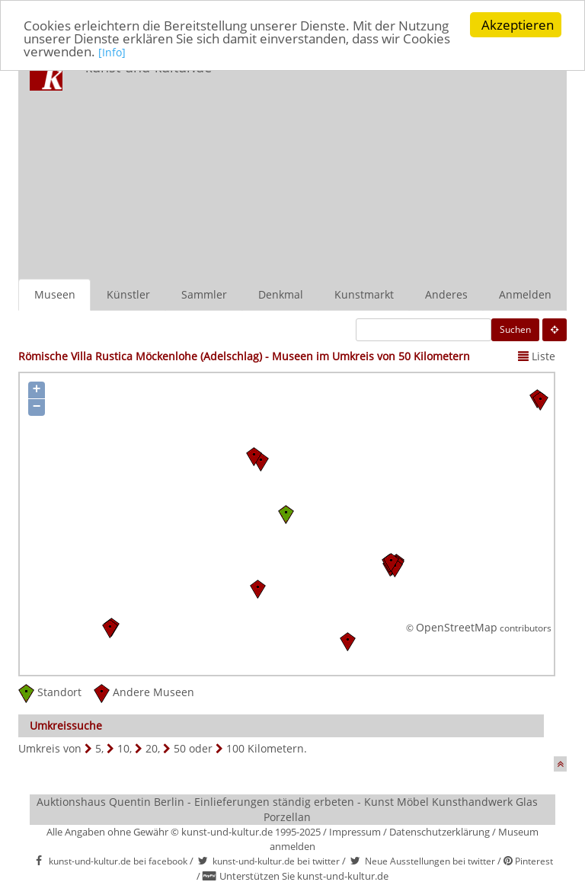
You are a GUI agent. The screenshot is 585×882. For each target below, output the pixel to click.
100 (235, 748)
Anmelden (525, 294)
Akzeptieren (517, 25)
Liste (536, 356)
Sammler (204, 294)
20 (151, 748)
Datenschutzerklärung (439, 832)
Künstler (128, 294)
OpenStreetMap (456, 626)
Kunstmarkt (364, 294)
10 (123, 748)
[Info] (112, 51)
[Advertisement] (403, 164)
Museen (54, 294)
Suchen (515, 329)
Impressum (355, 832)
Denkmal (280, 294)
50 (180, 748)
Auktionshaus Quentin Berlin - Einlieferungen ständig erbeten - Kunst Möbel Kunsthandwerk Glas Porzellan (287, 809)
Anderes (446, 294)
